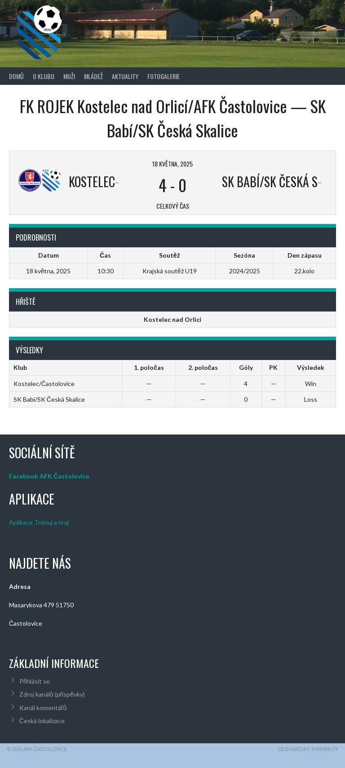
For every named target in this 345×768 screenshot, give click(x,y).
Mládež (93, 76)
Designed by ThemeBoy (308, 749)
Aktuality (125, 76)
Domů (16, 76)
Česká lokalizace (42, 720)
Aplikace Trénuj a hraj (39, 522)
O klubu (43, 76)
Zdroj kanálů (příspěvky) (52, 694)
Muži (69, 76)
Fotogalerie (163, 76)
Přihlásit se (34, 681)
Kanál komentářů (42, 707)
